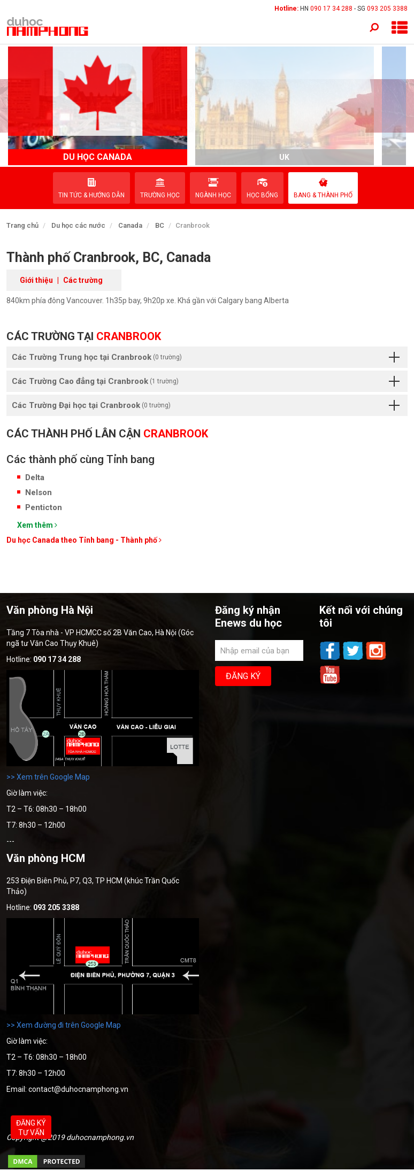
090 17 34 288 (331, 8)
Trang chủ (22, 225)
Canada (130, 225)
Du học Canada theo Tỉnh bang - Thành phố (84, 540)
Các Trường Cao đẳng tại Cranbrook (206, 381)
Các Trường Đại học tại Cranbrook (206, 405)
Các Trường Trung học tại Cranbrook (206, 357)
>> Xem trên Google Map (48, 777)
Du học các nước (78, 225)
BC (159, 225)
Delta (34, 477)
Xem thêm (37, 525)
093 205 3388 (387, 8)
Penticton (43, 507)
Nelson (38, 492)
